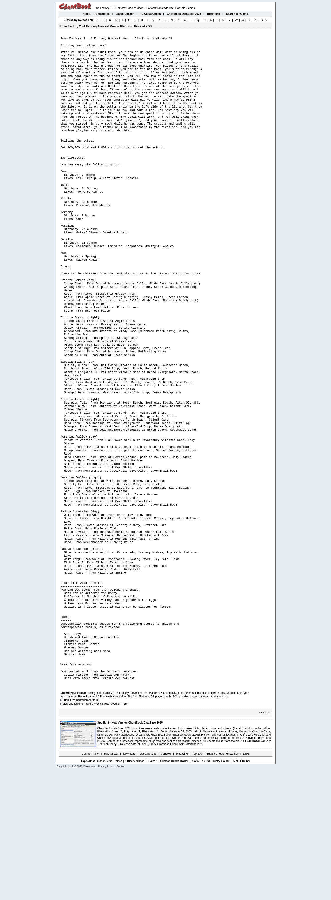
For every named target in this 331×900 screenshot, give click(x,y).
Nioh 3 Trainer (241, 890)
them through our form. (85, 829)
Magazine (182, 883)
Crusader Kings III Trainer (141, 890)
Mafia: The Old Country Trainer (210, 890)
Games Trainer (90, 883)
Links (246, 883)
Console (166, 883)
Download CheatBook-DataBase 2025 (180, 873)
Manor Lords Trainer (109, 890)
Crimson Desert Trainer (174, 890)
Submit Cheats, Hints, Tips (222, 883)
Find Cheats (111, 883)
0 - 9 (264, 20)
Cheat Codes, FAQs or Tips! (109, 833)
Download (129, 883)
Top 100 (197, 883)
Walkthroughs (148, 883)
